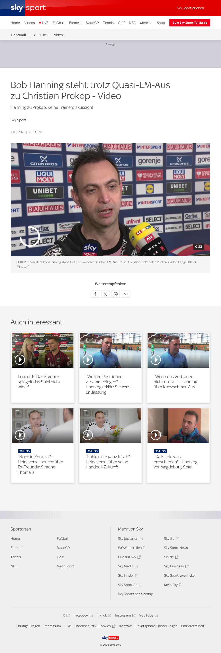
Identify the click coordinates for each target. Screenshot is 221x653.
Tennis (108, 23)
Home (15, 23)
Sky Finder (127, 576)
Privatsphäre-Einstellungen (156, 626)
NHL (14, 566)
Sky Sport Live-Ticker (180, 575)
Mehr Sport (65, 566)
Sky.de (170, 557)
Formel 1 (75, 23)
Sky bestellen (130, 539)
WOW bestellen (131, 548)
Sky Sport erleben (190, 8)
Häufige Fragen (28, 626)
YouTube (148, 616)
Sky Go (171, 539)
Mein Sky (172, 585)
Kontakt (125, 626)
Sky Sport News (176, 548)
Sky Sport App (129, 585)
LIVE (45, 23)
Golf (121, 23)
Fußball (58, 23)
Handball (18, 35)
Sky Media (127, 567)
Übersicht (41, 35)
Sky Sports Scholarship (135, 594)
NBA (132, 23)
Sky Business (175, 567)
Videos (29, 23)
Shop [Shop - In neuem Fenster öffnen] (161, 23)
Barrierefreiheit (192, 626)
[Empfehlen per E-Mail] (126, 294)
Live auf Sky (129, 557)
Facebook (82, 616)
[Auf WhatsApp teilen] (116, 294)
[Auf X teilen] (105, 294)
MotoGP (92, 23)
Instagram (124, 616)
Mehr (146, 23)
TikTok (103, 616)
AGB (67, 626)
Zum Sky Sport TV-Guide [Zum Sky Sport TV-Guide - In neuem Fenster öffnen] (190, 23)
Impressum (52, 626)
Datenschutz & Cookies (94, 626)
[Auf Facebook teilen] (95, 294)
